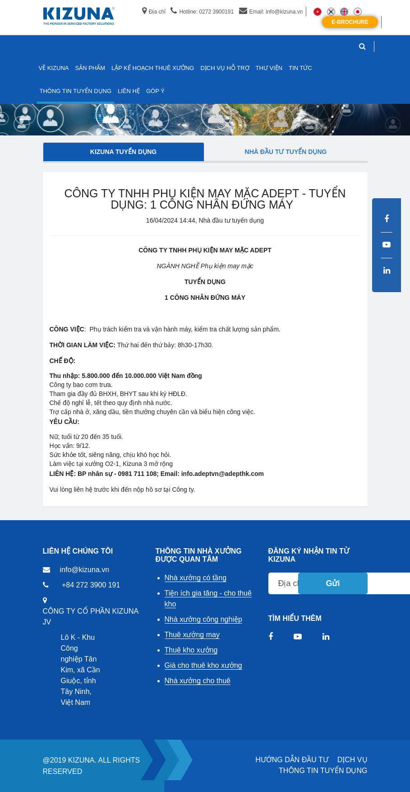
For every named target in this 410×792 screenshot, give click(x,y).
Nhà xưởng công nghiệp (203, 619)
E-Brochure (350, 22)
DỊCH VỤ (352, 760)
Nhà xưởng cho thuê (197, 681)
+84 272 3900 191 (91, 585)
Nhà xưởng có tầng (196, 578)
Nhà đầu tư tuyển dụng (286, 151)
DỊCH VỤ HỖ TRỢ (224, 68)
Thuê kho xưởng (191, 650)
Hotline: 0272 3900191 (202, 12)
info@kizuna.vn (85, 569)
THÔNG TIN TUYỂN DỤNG (323, 770)
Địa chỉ (154, 12)
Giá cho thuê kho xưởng (203, 665)
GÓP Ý (155, 91)
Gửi (333, 583)
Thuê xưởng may (192, 634)
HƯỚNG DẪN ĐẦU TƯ (291, 760)
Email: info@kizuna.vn (271, 12)
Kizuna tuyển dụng (123, 151)
